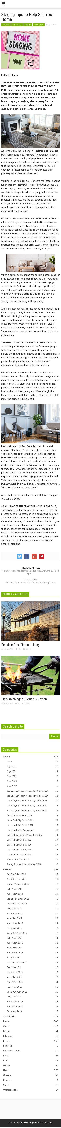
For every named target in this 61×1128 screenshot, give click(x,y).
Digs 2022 (17, 24)
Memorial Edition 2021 (32, 859)
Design (28, 24)
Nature (30, 1065)
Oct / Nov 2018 (32, 889)
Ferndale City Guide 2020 (32, 815)
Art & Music (30, 1016)
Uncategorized (30, 1090)
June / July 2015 (32, 977)
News (30, 1070)
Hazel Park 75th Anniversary (32, 830)
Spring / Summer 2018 (32, 899)
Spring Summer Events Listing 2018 (32, 864)
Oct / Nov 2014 (32, 996)
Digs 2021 (32, 776)
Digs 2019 (32, 786)
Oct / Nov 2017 (32, 908)
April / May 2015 (32, 982)
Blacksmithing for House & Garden (24, 699)
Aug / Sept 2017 (32, 913)
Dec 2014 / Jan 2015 (32, 992)
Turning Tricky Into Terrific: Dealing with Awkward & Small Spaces (30, 572)
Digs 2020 (32, 781)
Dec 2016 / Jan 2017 (32, 933)
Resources (38, 24)
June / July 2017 (32, 918)
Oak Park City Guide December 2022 (32, 835)
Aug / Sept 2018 (32, 894)
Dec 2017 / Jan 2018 (32, 903)
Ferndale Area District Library (20, 645)
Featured (30, 1046)
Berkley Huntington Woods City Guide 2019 (32, 796)
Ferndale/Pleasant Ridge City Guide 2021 (32, 810)
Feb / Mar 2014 (32, 1011)
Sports (30, 1085)
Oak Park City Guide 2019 (32, 849)
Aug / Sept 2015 (32, 972)
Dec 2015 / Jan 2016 (32, 962)
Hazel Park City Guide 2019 (32, 820)
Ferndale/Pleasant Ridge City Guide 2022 (32, 805)
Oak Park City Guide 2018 (32, 854)
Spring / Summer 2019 (32, 884)
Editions (30, 869)
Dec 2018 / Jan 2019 (32, 879)
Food (30, 1055)
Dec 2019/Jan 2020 (32, 874)
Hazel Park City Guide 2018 (32, 825)
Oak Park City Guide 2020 (32, 844)
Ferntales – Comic (30, 1050)
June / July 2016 (32, 947)
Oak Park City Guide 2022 (32, 840)
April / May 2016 (32, 952)
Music (30, 1060)
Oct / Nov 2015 (32, 967)
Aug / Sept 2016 (32, 943)
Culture (30, 1026)
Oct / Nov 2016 (32, 938)
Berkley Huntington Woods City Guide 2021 (32, 791)
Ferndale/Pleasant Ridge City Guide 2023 (32, 800)
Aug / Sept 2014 (32, 1001)
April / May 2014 (32, 1006)
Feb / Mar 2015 (32, 987)
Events (30, 1041)
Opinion (30, 1075)
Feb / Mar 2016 (32, 957)
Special (6, 24)
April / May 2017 (32, 923)
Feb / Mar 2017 (32, 928)
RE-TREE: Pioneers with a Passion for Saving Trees (30, 582)
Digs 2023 (32, 766)
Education (30, 1036)
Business (30, 1021)
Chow (32, 761)
